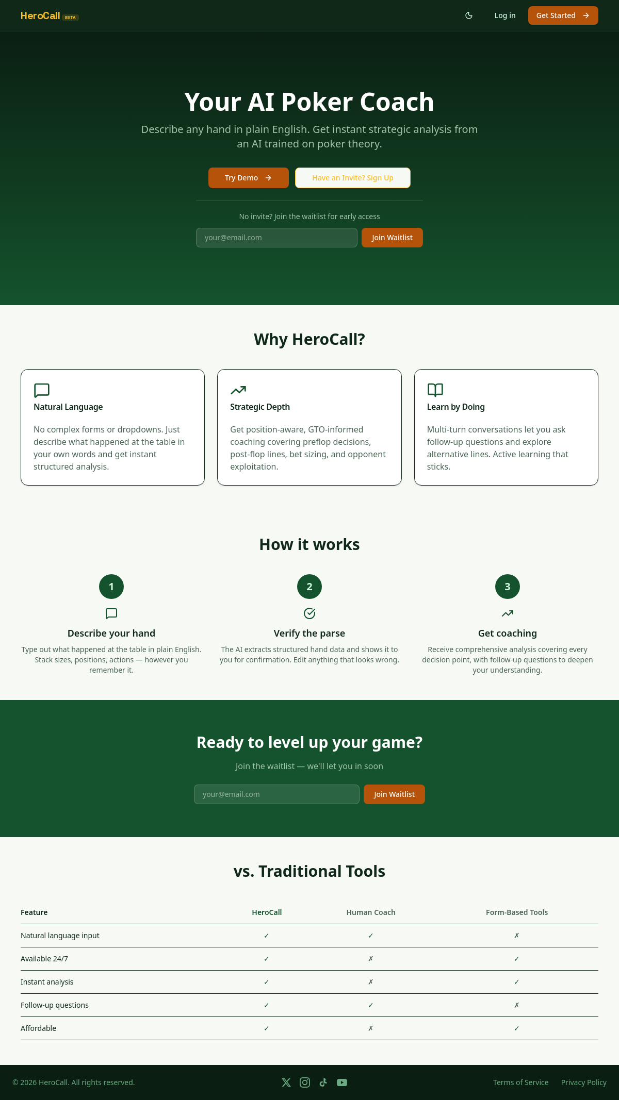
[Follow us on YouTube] (342, 1082)
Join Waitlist (392, 237)
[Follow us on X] (286, 1082)
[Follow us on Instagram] (305, 1082)
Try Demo (248, 177)
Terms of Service (521, 1082)
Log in (505, 15)
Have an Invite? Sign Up (353, 177)
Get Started (563, 15)
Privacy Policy (584, 1082)
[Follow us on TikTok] (323, 1082)
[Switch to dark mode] (469, 15)
